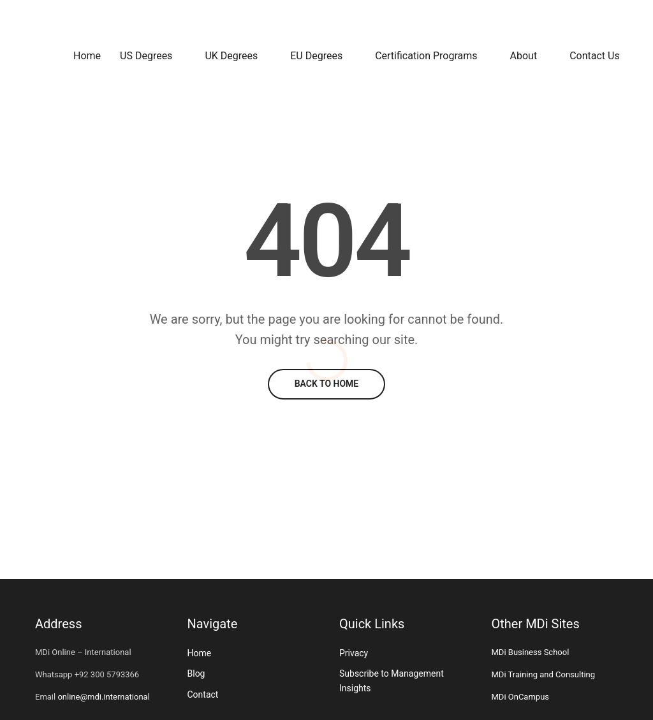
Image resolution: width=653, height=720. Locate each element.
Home (87, 56)
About (524, 56)
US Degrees (146, 56)
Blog (196, 673)
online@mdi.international (103, 697)
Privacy (353, 653)
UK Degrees (231, 56)
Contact (203, 694)
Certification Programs (426, 56)
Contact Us (594, 56)
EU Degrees (316, 56)
